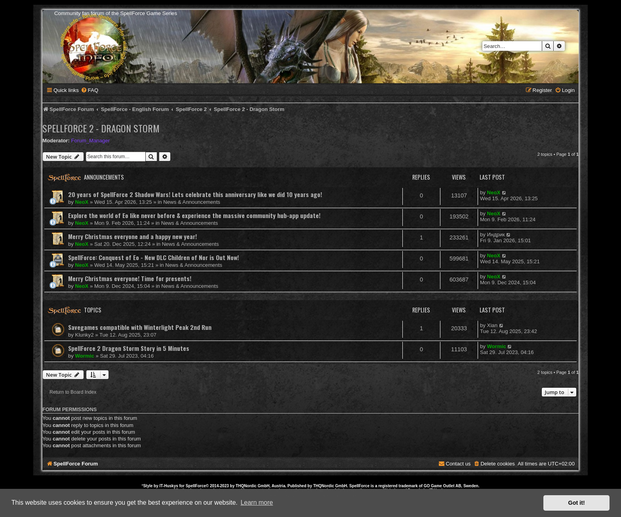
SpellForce (196, 486)
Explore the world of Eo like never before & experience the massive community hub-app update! (194, 215)
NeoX (82, 202)
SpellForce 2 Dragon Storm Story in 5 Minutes (128, 348)
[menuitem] (89, 90)
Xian (492, 325)
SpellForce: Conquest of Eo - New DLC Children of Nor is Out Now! (153, 257)
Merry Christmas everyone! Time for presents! (129, 278)
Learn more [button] (256, 502)
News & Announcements (191, 202)
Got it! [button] (576, 503)
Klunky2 (84, 335)
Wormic (84, 356)
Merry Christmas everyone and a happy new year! (132, 236)
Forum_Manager (90, 141)
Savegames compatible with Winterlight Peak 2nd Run (139, 327)
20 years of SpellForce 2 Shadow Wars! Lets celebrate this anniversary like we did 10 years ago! (195, 194)
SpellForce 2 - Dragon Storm (101, 128)
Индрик (496, 234)
